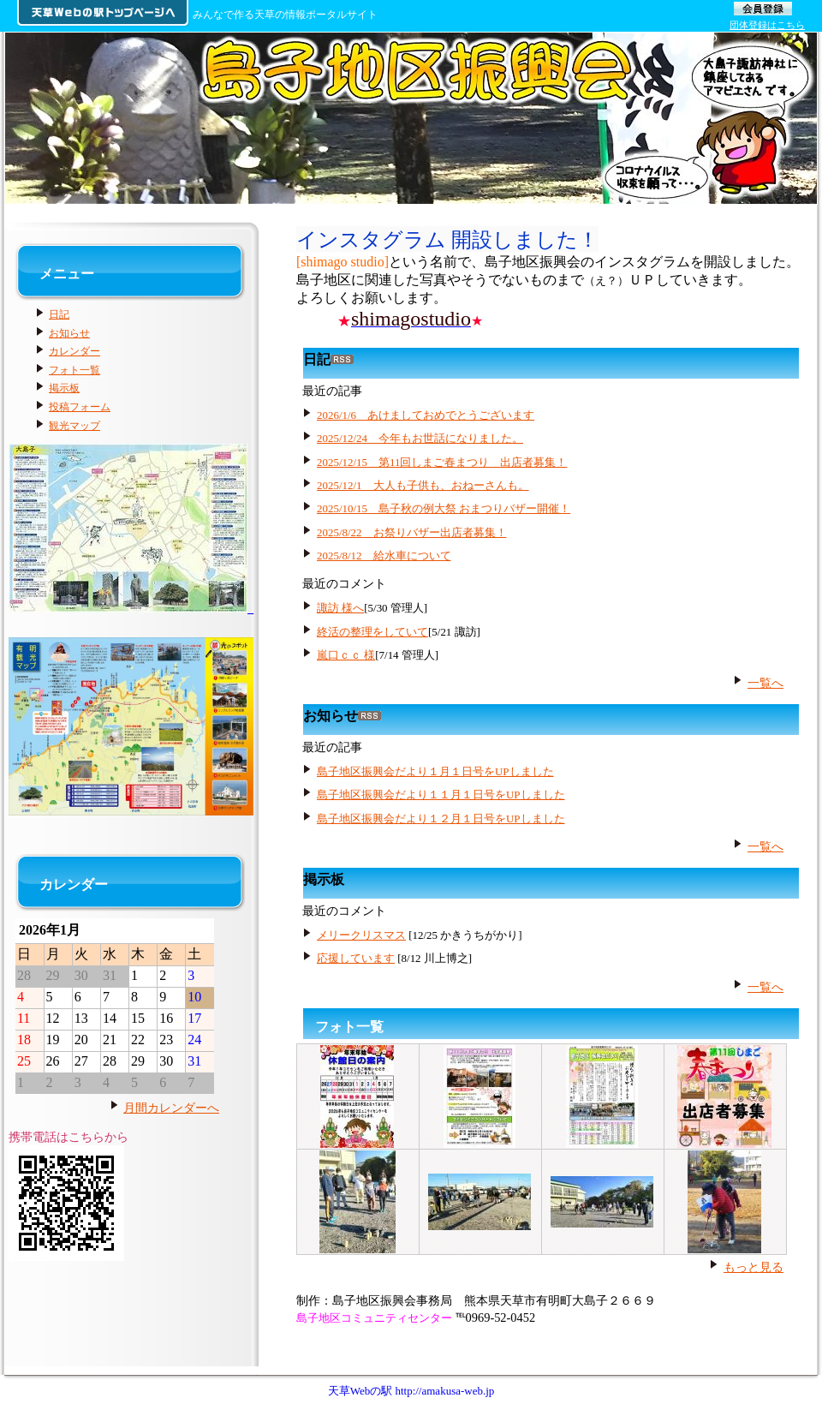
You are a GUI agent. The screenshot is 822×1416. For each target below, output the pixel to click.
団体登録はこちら (767, 25)
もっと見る (753, 1267)
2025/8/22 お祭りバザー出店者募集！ (412, 532)
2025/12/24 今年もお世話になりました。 (420, 438)
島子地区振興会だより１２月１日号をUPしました (441, 818)
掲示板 (64, 388)
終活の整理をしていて (372, 631)
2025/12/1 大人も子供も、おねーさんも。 (423, 485)
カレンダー (74, 351)
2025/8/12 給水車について (384, 555)
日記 (59, 314)
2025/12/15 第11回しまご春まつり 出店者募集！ (442, 462)
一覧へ (765, 683)
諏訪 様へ (340, 607)
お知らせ (69, 333)
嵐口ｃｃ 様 (346, 654)
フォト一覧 (349, 1026)
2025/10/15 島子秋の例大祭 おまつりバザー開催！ (443, 508)
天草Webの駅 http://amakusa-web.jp (411, 1390)
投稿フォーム (79, 407)
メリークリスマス (361, 935)
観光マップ (74, 426)
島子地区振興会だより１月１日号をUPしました (435, 771)
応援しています (356, 958)
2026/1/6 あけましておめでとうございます (425, 415)
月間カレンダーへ (171, 1107)
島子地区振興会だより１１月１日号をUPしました (441, 794)
